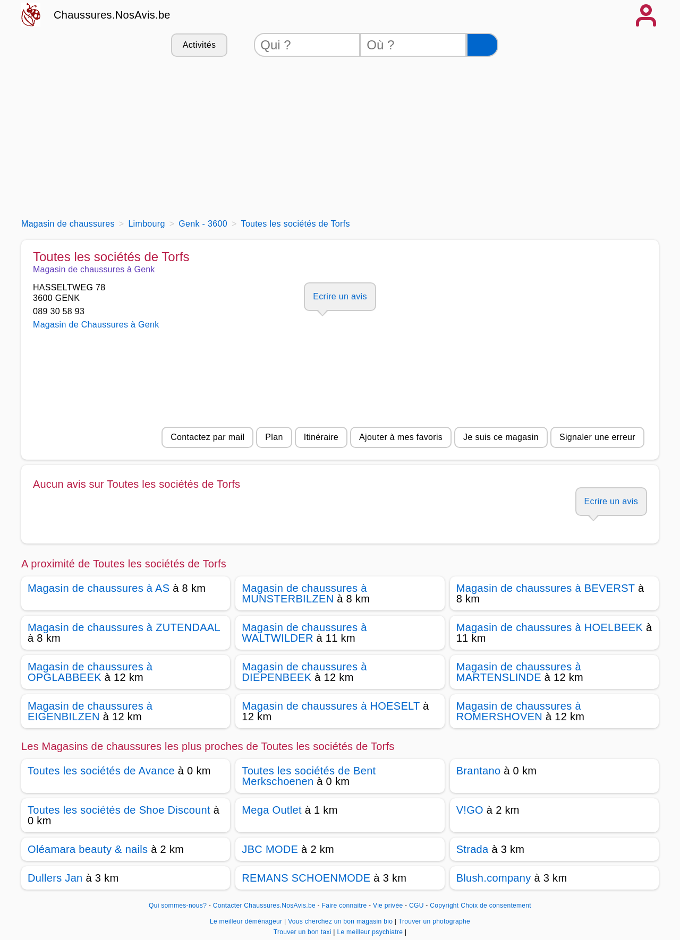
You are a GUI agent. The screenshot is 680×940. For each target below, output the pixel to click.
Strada (472, 849)
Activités (199, 44)
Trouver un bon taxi (304, 932)
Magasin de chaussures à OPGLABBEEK (90, 672)
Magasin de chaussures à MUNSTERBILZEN (304, 593)
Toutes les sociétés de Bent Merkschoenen (309, 776)
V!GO (469, 810)
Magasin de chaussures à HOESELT (331, 706)
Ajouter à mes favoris (401, 437)
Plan (274, 437)
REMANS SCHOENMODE (306, 878)
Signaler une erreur (597, 437)
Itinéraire (321, 437)
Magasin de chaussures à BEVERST (545, 588)
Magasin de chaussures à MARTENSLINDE (518, 672)
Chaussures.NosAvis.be (112, 15)
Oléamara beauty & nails (88, 849)
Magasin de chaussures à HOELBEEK (549, 627)
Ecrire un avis (340, 296)
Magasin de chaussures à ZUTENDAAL (124, 627)
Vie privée (388, 905)
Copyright (444, 905)
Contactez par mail (207, 437)
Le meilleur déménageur (247, 921)
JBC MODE (270, 849)
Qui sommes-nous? (178, 905)
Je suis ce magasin (501, 437)
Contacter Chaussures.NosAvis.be (264, 905)
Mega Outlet (271, 810)
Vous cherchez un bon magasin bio (341, 921)
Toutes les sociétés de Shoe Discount (119, 810)
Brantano (478, 771)
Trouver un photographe (434, 921)
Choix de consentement (496, 905)
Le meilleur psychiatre (370, 932)
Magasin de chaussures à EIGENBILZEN (90, 711)
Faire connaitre (344, 905)
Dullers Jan (55, 878)
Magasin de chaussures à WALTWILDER (304, 633)
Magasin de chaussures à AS (98, 588)
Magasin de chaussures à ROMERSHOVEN (518, 711)
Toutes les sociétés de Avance (101, 771)
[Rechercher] (482, 45)
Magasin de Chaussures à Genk (96, 324)
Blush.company (493, 878)
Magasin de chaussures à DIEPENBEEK (304, 672)
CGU (416, 905)
